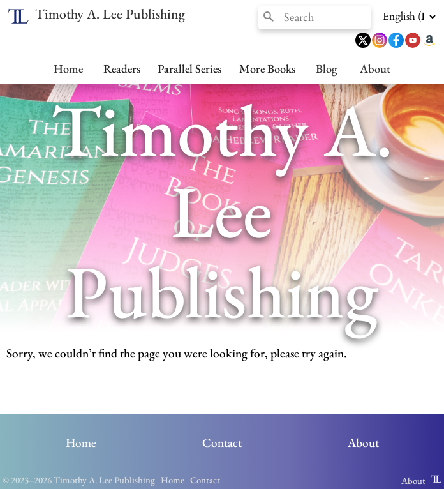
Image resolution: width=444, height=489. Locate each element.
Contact (222, 443)
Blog (326, 68)
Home (68, 68)
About (375, 68)
